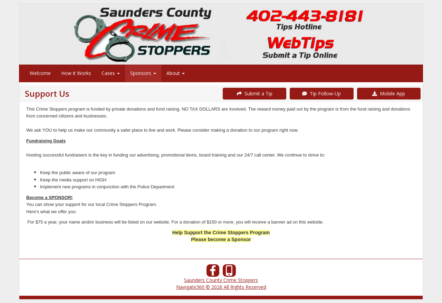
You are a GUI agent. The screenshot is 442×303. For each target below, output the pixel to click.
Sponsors (143, 73)
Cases (111, 73)
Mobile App (388, 93)
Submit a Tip (254, 93)
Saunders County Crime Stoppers (221, 280)
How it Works (76, 73)
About (175, 73)
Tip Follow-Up (321, 93)
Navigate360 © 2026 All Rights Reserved (221, 287)
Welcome (40, 73)
